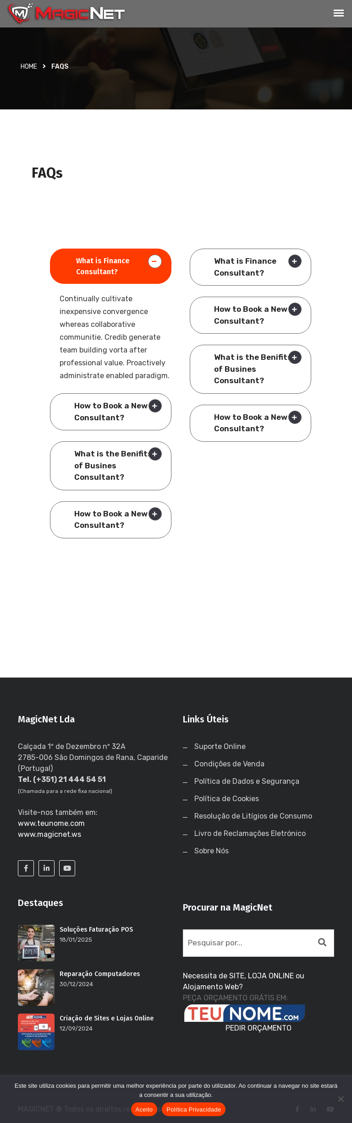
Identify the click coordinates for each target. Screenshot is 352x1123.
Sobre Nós (211, 850)
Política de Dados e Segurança (246, 781)
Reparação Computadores (100, 974)
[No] (340, 1098)
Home (29, 67)
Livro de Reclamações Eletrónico (250, 833)
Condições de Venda (229, 764)
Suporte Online (220, 746)
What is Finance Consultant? (103, 266)
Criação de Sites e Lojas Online (107, 1018)
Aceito (144, 1109)
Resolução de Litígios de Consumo (253, 816)
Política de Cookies (226, 798)
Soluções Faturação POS (96, 929)
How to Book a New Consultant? (111, 411)
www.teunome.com (51, 823)
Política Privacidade (193, 1109)
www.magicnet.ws (49, 834)
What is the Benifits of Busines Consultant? (113, 465)
